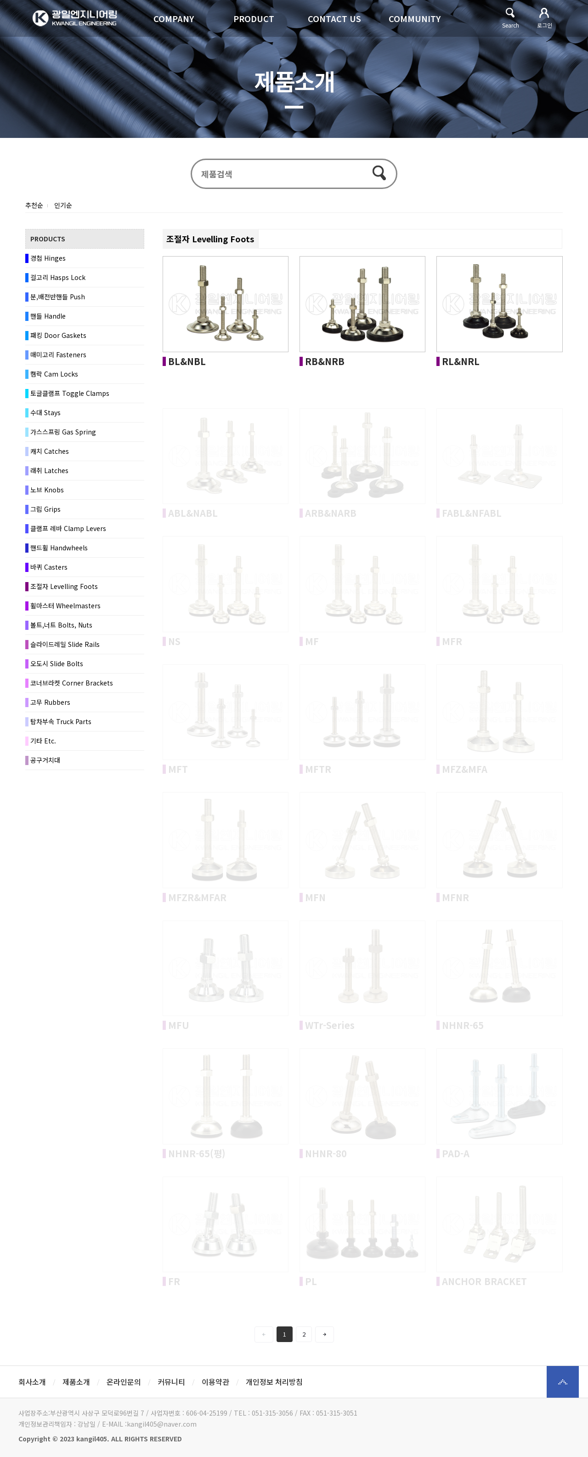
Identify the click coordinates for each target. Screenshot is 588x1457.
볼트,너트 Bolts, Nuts (61, 624)
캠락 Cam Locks (54, 373)
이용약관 (215, 1381)
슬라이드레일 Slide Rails (65, 644)
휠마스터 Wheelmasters (65, 605)
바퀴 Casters (49, 566)
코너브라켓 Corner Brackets (71, 682)
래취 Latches (49, 470)
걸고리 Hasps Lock (57, 277)
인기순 (63, 205)
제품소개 (76, 1381)
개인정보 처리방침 (274, 1381)
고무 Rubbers (50, 702)
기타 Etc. (43, 740)
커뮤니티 (171, 1381)
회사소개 (32, 1381)
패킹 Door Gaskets (58, 335)
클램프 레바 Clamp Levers (68, 528)
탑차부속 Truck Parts (60, 721)
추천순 (34, 205)
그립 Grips (45, 509)
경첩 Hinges (48, 258)
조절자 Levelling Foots (64, 586)
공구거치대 (45, 760)
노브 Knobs (47, 489)
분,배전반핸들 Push (57, 296)
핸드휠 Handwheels (59, 547)
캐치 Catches (49, 451)
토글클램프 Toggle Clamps (69, 393)
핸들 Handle (48, 315)
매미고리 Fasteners (58, 354)
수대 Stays (45, 412)
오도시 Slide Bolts (56, 663)
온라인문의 (124, 1381)
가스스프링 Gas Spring (63, 431)
